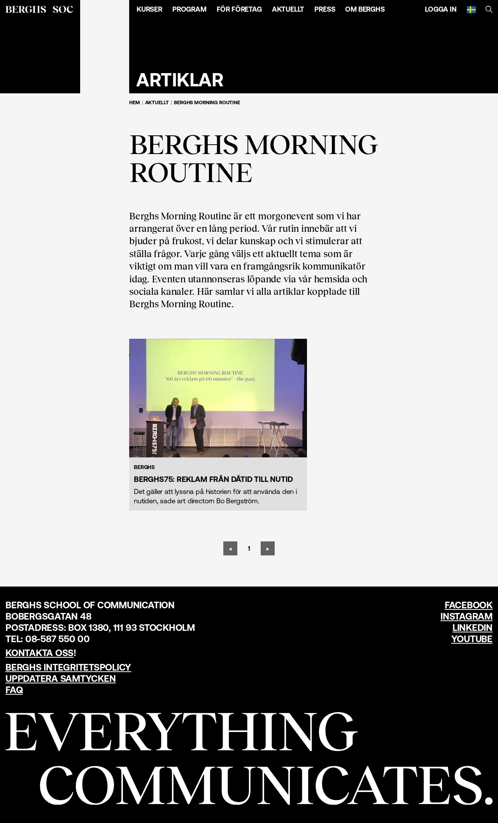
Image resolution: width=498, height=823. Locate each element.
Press (324, 9)
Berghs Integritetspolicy (68, 667)
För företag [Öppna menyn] (239, 9)
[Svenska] (471, 9)
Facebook (469, 605)
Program (189, 9)
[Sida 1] (249, 548)
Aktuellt (288, 9)
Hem (134, 102)
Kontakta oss (39, 653)
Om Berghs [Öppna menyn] (364, 9)
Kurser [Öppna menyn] (149, 9)
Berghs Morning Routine (207, 102)
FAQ (14, 690)
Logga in (441, 9)
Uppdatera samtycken (60, 678)
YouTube (472, 639)
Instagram (466, 616)
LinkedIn (472, 627)
